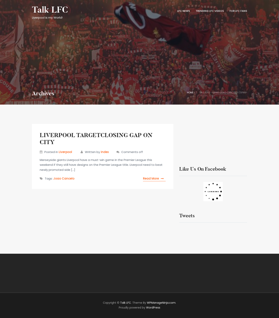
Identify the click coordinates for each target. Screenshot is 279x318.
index (105, 152)
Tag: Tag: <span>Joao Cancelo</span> (223, 92)
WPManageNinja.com (161, 303)
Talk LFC (50, 9)
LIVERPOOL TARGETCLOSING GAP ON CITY (96, 139)
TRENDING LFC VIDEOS (210, 11)
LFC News (183, 11)
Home (190, 92)
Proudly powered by (139, 307)
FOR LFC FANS (238, 11)
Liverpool (65, 152)
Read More (154, 178)
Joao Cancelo (63, 178)
